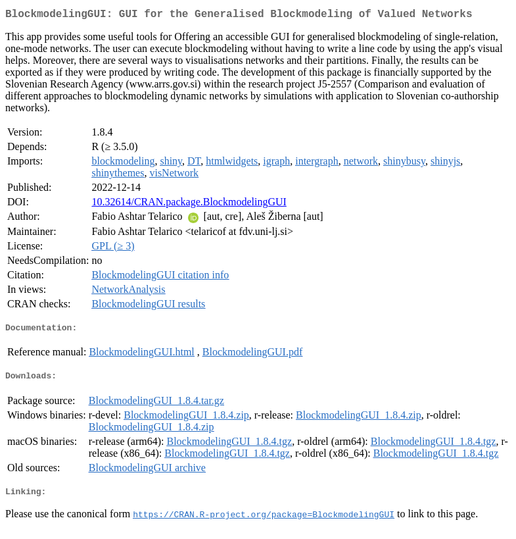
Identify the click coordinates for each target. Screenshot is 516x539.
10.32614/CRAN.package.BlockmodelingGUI (188, 204)
